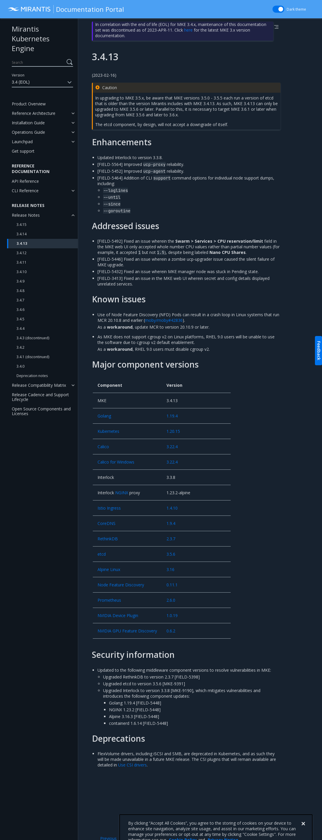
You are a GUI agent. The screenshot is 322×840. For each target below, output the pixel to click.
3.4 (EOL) (42, 82)
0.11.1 (172, 585)
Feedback (319, 350)
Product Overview (29, 104)
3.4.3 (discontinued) (32, 337)
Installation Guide (28, 122)
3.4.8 (20, 290)
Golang (104, 416)
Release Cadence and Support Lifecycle (40, 397)
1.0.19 (172, 615)
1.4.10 (172, 508)
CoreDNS (106, 523)
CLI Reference (25, 190)
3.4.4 (20, 328)
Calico (103, 446)
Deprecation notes (32, 375)
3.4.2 (20, 347)
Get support (23, 151)
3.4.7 (20, 300)
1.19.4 (172, 416)
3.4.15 (21, 224)
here (188, 30)
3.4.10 (21, 271)
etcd (102, 554)
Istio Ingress (109, 508)
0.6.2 (170, 631)
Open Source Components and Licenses (41, 411)
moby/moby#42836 (164, 320)
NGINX (121, 492)
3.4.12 (21, 252)
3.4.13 (21, 243)
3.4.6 (20, 309)
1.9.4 (170, 523)
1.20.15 (173, 431)
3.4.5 (20, 319)
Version (18, 75)
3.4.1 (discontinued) (32, 356)
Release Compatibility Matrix (39, 385)
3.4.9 (20, 281)
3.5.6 (170, 554)
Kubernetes (108, 431)
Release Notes (26, 215)
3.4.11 (21, 262)
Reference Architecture (33, 113)
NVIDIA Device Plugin (118, 615)
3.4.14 (21, 233)
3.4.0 (20, 366)
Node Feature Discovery (121, 585)
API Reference (25, 181)
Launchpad (22, 141)
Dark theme (296, 9)
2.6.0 (170, 600)
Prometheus (109, 600)
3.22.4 (172, 446)
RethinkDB (108, 538)
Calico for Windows (116, 462)
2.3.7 (170, 538)
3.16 (170, 569)
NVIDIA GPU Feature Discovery (127, 631)
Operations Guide (28, 132)
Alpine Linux (109, 569)
